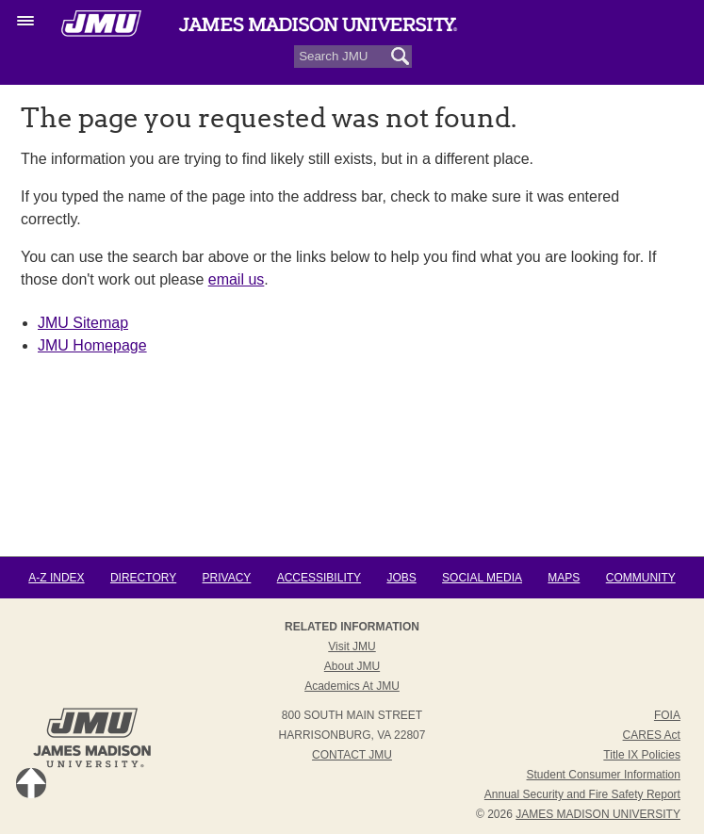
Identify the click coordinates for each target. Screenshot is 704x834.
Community (641, 577)
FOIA (667, 715)
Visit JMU (351, 646)
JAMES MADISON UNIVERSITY (598, 814)
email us (236, 279)
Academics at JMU (352, 686)
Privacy (227, 577)
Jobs (401, 577)
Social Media (482, 577)
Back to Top (31, 783)
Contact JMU (352, 754)
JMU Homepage (92, 345)
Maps (564, 577)
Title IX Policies (641, 754)
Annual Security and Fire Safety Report (582, 794)
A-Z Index (56, 577)
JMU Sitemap (83, 323)
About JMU (352, 666)
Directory (143, 577)
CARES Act (651, 735)
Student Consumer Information (603, 774)
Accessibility (319, 577)
